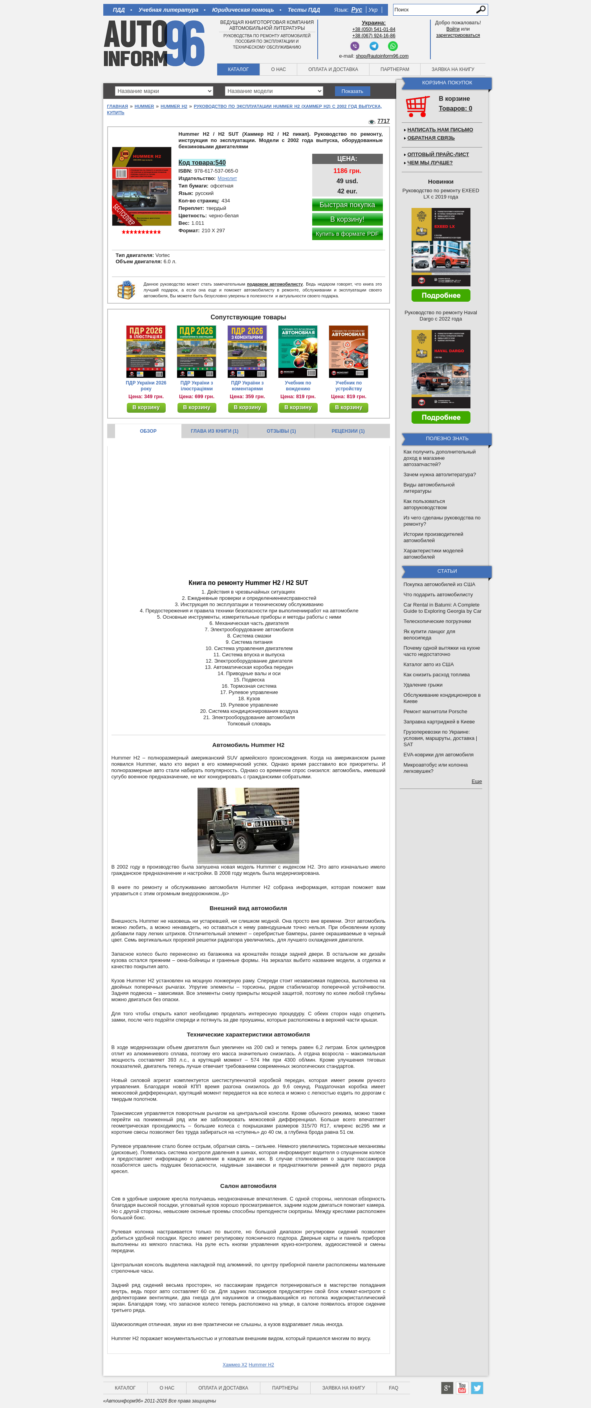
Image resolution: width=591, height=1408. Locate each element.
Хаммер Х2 (235, 1365)
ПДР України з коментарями (247, 386)
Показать (352, 91)
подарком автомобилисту (275, 284)
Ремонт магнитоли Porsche (436, 711)
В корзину (146, 407)
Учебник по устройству (348, 386)
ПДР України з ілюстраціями (197, 386)
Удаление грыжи (423, 685)
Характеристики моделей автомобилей (433, 554)
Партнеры (285, 1388)
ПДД (119, 10)
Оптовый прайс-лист (438, 154)
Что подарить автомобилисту (438, 594)
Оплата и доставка (333, 69)
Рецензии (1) (348, 431)
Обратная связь (431, 138)
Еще (477, 781)
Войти (453, 29)
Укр (372, 10)
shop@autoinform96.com (382, 56)
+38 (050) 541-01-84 (373, 29)
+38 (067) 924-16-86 (373, 35)
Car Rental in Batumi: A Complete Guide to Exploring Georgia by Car (443, 608)
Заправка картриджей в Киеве (439, 722)
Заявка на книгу (453, 69)
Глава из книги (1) (214, 431)
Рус (356, 9)
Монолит (227, 178)
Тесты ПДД (304, 10)
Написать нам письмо (440, 130)
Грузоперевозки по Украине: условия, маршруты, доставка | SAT (441, 738)
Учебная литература (169, 10)
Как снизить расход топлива (437, 675)
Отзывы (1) (281, 431)
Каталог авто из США (429, 664)
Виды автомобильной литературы (429, 488)
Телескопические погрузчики (437, 621)
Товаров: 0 (455, 108)
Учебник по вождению (298, 386)
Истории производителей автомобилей (433, 537)
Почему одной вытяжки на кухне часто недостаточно (442, 651)
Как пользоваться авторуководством (425, 504)
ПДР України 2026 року (146, 386)
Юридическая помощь (243, 10)
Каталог (238, 69)
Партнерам (395, 69)
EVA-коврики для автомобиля (439, 755)
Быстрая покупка (347, 205)
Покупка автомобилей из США (440, 584)
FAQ (393, 1388)
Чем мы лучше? (430, 163)
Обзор (148, 431)
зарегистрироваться (458, 35)
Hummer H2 (174, 106)
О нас (278, 69)
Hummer (144, 106)
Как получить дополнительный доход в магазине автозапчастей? (440, 458)
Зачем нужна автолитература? (440, 474)
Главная (117, 106)
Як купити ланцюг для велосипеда (430, 634)
